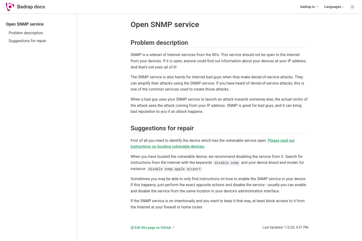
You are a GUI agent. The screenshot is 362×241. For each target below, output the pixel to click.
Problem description (26, 33)
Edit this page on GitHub (151, 228)
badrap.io (307, 7)
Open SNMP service (25, 24)
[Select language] (334, 7)
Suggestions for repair (27, 41)
